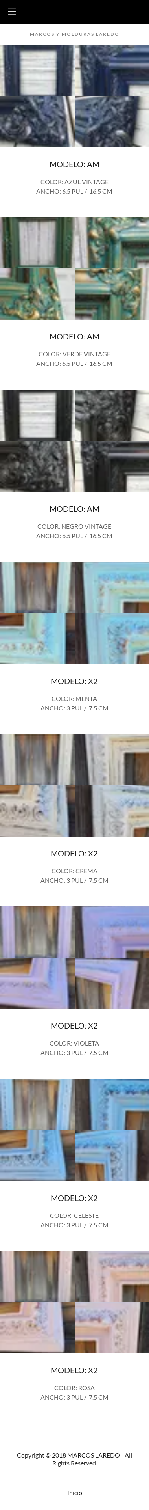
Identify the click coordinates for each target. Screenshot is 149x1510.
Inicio (74, 1492)
